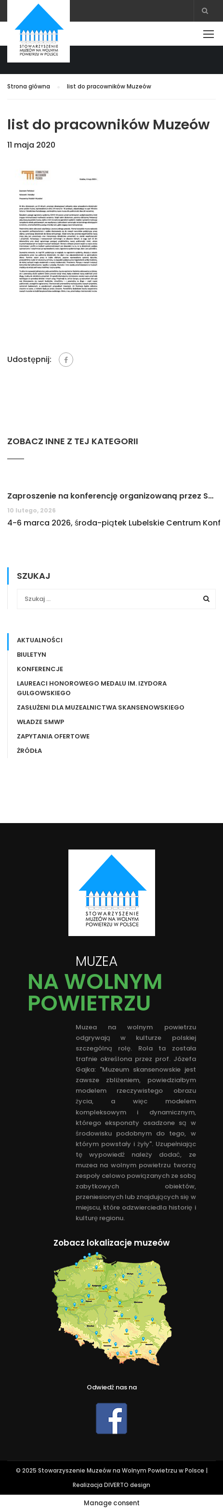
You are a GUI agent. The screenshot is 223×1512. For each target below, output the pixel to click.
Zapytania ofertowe (53, 736)
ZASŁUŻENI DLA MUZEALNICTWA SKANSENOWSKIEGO (100, 707)
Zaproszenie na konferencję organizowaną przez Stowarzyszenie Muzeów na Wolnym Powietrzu (111, 495)
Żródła (29, 750)
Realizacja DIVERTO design (111, 1485)
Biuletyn (31, 654)
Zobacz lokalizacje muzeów (111, 1243)
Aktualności (40, 640)
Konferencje (40, 669)
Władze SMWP (40, 721)
